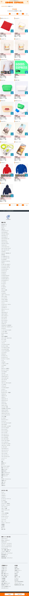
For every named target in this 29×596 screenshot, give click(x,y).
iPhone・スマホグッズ (5, 540)
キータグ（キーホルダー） (6, 264)
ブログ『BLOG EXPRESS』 (19, 581)
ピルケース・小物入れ (5, 368)
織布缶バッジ (3, 463)
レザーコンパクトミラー (5, 456)
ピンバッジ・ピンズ (4, 370)
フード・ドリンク (4, 517)
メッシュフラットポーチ (5, 414)
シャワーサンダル (4, 301)
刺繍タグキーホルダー (5, 474)
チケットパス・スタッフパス (6, 338)
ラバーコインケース (4, 434)
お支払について (4, 570)
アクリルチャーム (4, 235)
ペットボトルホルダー (5, 387)
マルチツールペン (4, 405)
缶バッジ (3, 464)
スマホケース (3, 323)
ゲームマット (3, 283)
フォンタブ (3, 373)
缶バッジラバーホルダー (5, 466)
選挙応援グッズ (4, 556)
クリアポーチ (3, 272)
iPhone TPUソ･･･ (4, 121)
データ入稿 (16, 572)
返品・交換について (4, 575)
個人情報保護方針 (8, 219)
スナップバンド (4, 318)
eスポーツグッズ (4, 538)
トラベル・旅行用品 (4, 513)
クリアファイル (4, 270)
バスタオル (3, 362)
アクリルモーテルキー (5, 243)
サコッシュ (3, 288)
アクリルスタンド (4, 237)
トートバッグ (3, 341)
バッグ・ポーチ (4, 514)
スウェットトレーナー (5, 309)
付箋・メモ (3, 482)
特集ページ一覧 (17, 576)
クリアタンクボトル (4, 269)
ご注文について (4, 567)
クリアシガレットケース (5, 267)
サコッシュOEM (4, 290)
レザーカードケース (4, 450)
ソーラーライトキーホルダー (6, 330)
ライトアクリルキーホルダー (6, 422)
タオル (2, 334)
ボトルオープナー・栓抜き (6, 392)
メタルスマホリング (4, 411)
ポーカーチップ (4, 390)
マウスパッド (3, 394)
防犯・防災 (3, 529)
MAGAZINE (16, 580)
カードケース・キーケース (6, 498)
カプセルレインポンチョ (5, 261)
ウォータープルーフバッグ (6, 248)
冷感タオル (3, 485)
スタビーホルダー (4, 314)
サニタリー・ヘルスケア (5, 505)
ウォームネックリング (5, 249)
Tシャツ (2, 227)
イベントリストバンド (5, 246)
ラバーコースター (4, 432)
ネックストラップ (4, 357)
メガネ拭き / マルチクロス (6, 408)
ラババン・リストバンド (5, 522)
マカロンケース (4, 395)
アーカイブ (16, 578)
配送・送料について (4, 573)
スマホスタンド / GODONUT (6, 325)
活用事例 (16, 575)
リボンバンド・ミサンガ (5, 445)
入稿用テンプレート (17, 570)
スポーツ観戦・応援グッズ (6, 549)
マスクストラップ (4, 400)
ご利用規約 (3, 578)
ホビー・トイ (3, 521)
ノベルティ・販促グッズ (5, 551)
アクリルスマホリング (5, 238)
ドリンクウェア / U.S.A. (5, 344)
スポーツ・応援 (4, 508)
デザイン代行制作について (6, 586)
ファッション (3, 519)
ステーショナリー (4, 506)
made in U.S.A (4, 541)
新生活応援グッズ (4, 554)
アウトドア (3, 493)
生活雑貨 (3, 525)
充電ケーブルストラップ (5, 472)
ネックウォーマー (4, 355)
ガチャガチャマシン (4, 588)
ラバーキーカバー (4, 429)
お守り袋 (3, 254)
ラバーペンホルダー (4, 437)
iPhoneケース (17, 121)
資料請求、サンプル (4, 584)
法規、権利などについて (5, 583)
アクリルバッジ (4, 240)
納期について (3, 572)
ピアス (2, 366)
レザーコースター (4, 453)
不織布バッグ (3, 480)
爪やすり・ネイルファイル (6, 479)
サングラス (3, 291)
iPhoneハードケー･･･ (19, 141)
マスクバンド (3, 402)
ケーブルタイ (3, 282)
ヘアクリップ (3, 386)
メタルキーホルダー (4, 410)
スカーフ (2, 310)
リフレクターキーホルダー (6, 443)
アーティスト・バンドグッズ (6, 543)
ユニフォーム (3, 421)
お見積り (9, 594)
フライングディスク (4, 378)
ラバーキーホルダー (4, 430)
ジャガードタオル (4, 299)
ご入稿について (4, 568)
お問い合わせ (19, 594)
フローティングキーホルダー (6, 382)
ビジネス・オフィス (4, 516)
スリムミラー (3, 328)
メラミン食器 (3, 416)
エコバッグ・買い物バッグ (6, 253)
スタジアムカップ (4, 312)
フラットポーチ (4, 379)
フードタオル (3, 384)
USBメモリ (3, 229)
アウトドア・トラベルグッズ (6, 545)
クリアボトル (3, 273)
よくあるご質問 (4, 576)
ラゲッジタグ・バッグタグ (6, 426)
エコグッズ (3, 497)
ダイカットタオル (4, 333)
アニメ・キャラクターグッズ (6, 546)
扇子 (2, 477)
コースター (3, 285)
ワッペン (3, 459)
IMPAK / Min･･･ (3, 100)
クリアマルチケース (4, 280)
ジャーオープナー (4, 298)
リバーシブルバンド (4, 442)
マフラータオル (4, 403)
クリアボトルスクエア (5, 275)
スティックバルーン (4, 315)
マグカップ (3, 397)
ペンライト (3, 389)
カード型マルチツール (5, 256)
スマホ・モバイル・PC (5, 509)
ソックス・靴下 (4, 331)
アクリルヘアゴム (4, 241)
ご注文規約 (3, 580)
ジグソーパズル (4, 296)
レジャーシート (4, 458)
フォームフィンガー (4, 374)
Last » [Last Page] (27, 13)
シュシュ (3, 302)
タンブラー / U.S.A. (4, 346)
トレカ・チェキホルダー (5, 350)
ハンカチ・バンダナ (4, 363)
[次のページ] (24, 13)
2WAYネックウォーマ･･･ (5, 18)
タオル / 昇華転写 (4, 336)
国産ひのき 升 (3, 471)
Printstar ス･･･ (17, 162)
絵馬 (2, 461)
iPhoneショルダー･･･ (4, 141)
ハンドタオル (3, 365)
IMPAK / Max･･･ (3, 80)
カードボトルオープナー (5, 257)
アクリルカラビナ (4, 232)
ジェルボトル (3, 293)
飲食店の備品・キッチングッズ (6, 557)
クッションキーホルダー (5, 265)
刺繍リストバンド (4, 475)
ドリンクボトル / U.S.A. (5, 347)
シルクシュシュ (4, 306)
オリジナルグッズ (4, 548)
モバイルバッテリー (4, 419)
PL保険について (4, 581)
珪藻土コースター (4, 469)
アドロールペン (4, 245)
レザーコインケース (4, 454)
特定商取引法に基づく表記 (19, 584)
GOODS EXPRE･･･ (18, 59)
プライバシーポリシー (18, 583)
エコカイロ (3, 251)
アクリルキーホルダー (5, 233)
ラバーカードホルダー (5, 427)
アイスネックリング (4, 230)
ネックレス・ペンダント (5, 358)
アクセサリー (3, 495)
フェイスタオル (4, 371)
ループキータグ (4, 446)
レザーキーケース (4, 451)
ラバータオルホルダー (5, 435)
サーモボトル (3, 286)
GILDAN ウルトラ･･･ (4, 59)
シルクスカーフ (4, 307)
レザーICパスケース (4, 448)
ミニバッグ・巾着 (4, 406)
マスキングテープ (4, 398)
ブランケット (3, 381)
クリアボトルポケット (5, 278)
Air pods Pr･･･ (17, 18)
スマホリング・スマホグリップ (6, 326)
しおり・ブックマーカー (5, 294)
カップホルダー (4, 259)
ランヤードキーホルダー (5, 440)
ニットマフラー (4, 352)
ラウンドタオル (4, 424)
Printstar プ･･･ (3, 183)
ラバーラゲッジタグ (4, 438)
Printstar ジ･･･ (3, 162)
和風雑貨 (3, 524)
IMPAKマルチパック (18, 100)
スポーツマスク (4, 322)
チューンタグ (3, 339)
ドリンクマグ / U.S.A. (5, 349)
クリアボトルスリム (4, 277)
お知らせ (16, 573)
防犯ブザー (3, 483)
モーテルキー (3, 418)
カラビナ (3, 262)
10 (19, 13)
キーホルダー (3, 500)
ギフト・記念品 (4, 501)
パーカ (2, 360)
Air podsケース (3, 38)
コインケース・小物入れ (5, 503)
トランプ (3, 342)
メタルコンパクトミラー (5, 413)
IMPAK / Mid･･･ (17, 80)
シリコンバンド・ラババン (6, 304)
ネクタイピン (3, 354)
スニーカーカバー (4, 320)
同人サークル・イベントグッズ (6, 553)
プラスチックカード (4, 376)
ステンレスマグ (4, 317)
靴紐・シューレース (4, 467)
